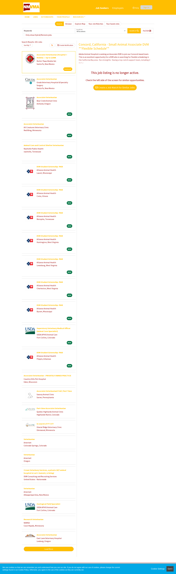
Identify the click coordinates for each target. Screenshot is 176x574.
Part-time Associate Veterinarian (51, 408)
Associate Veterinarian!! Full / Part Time (54, 391)
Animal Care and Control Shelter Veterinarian (44, 145)
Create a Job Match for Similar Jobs (115, 87)
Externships (47, 17)
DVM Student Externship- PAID (50, 166)
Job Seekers (102, 7)
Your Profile (63, 17)
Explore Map (80, 24)
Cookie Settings (158, 569)
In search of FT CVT (45, 424)
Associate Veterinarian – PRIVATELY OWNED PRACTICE (47, 375)
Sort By (26, 45)
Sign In (146, 7)
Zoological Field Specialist (48, 504)
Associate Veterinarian (47, 79)
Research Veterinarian (33, 519)
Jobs (35, 17)
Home (27, 17)
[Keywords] (49, 30)
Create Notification (65, 45)
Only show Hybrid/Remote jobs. (39, 35)
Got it (170, 569)
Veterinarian (29, 439)
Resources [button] (78, 17)
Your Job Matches (96, 24)
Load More (48, 549)
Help (136, 8)
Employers (117, 7)
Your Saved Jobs (112, 24)
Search (59, 24)
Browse (68, 24)
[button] (147, 30)
